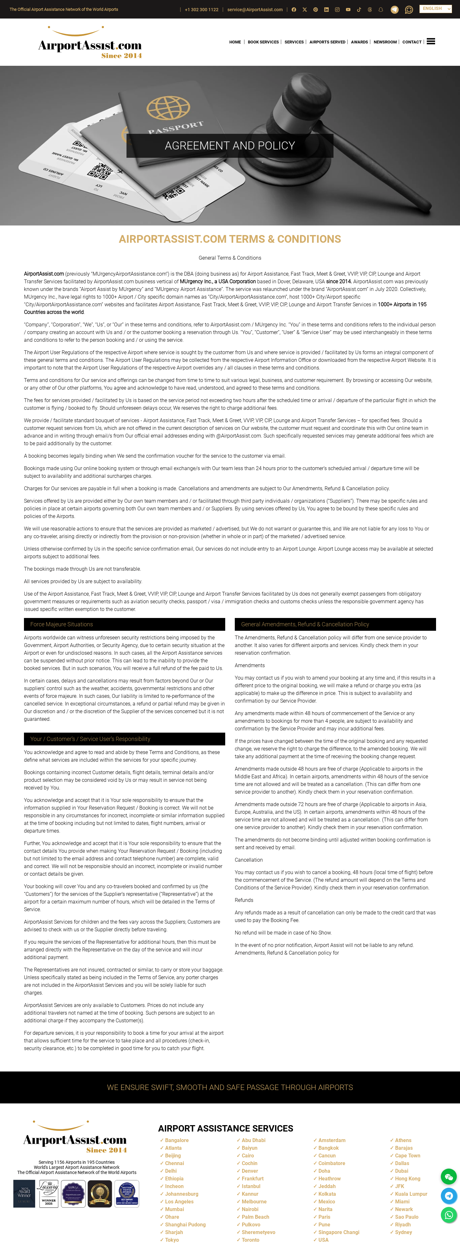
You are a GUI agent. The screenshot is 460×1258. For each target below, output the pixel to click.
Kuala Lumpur (411, 1194)
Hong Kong (407, 1179)
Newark (404, 1209)
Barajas (404, 1148)
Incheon (174, 1186)
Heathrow (329, 1179)
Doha (324, 1171)
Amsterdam (332, 1140)
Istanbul (251, 1186)
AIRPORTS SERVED (327, 42)
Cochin (249, 1163)
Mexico (326, 1202)
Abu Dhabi (253, 1140)
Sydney (403, 1232)
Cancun (327, 1156)
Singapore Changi (338, 1232)
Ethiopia (174, 1179)
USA (323, 1240)
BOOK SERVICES (263, 42)
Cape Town (407, 1156)
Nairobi (250, 1209)
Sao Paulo (406, 1217)
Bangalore (177, 1140)
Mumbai (174, 1209)
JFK (399, 1186)
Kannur (250, 1194)
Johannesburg (181, 1194)
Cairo (248, 1156)
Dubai (401, 1171)
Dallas (402, 1163)
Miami (402, 1202)
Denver (250, 1171)
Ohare (172, 1217)
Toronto (250, 1240)
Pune (324, 1225)
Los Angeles (179, 1202)
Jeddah (327, 1186)
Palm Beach (255, 1217)
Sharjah (174, 1232)
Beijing (173, 1156)
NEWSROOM (385, 42)
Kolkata (327, 1194)
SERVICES (294, 42)
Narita (325, 1209)
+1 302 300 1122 (201, 9)
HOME (235, 42)
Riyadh (403, 1225)
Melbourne (254, 1202)
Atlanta (173, 1148)
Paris (324, 1217)
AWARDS (359, 42)
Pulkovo (251, 1225)
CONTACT (412, 42)
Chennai (174, 1163)
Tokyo (172, 1240)
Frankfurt (253, 1179)
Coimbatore (331, 1163)
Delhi (171, 1171)
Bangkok (328, 1148)
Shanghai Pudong (185, 1225)
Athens (403, 1140)
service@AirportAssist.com (255, 9)
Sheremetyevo (258, 1232)
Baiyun (249, 1148)
